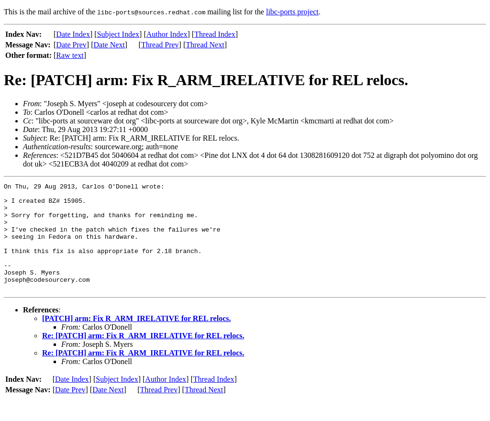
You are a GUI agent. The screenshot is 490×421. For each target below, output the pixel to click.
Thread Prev (160, 45)
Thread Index (214, 34)
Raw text (69, 55)
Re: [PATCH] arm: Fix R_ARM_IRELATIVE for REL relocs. (143, 357)
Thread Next (205, 45)
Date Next (109, 45)
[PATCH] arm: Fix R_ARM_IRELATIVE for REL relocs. (136, 340)
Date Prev (71, 45)
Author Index (167, 34)
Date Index (73, 34)
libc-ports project (292, 12)
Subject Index (118, 34)
